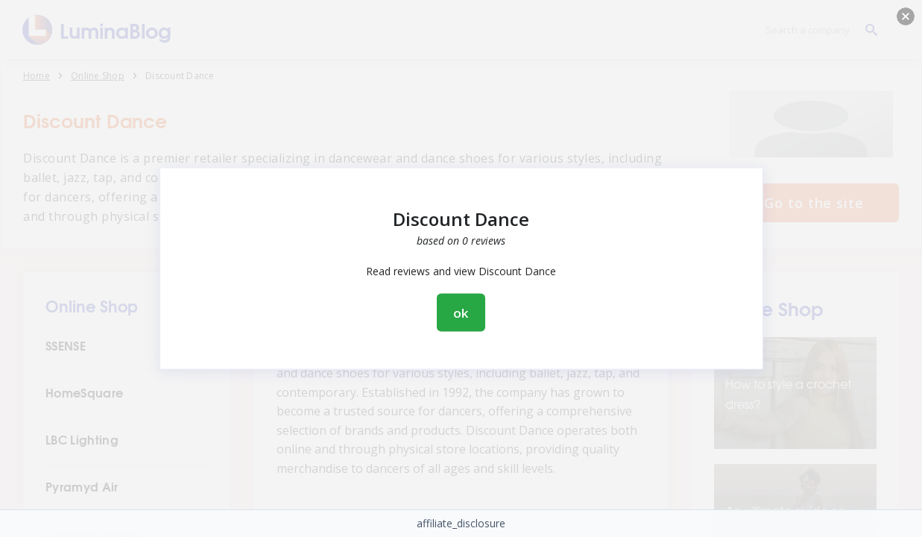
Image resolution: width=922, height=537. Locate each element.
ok (461, 312)
